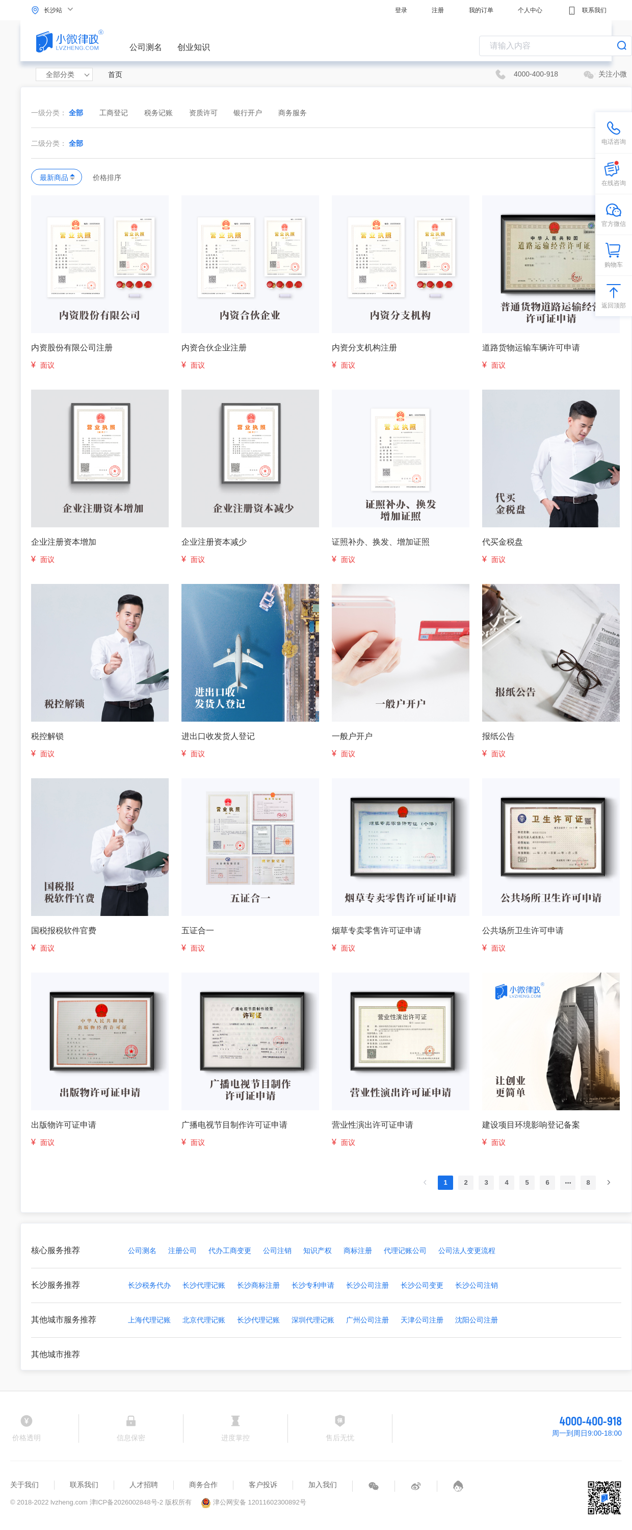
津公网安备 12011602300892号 (253, 1502)
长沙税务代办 (149, 1285)
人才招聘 (143, 1485)
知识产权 (317, 1250)
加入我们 (322, 1485)
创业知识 (193, 47)
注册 (438, 10)
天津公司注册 (422, 1320)
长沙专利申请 (313, 1285)
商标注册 (358, 1250)
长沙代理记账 (203, 1285)
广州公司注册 (367, 1320)
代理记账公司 (405, 1250)
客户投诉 (263, 1485)
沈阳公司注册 (476, 1320)
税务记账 (159, 113)
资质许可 (204, 113)
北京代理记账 (203, 1320)
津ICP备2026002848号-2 (127, 1502)
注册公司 (182, 1250)
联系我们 (587, 10)
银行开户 (248, 113)
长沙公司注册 (367, 1285)
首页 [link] (115, 74)
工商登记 (114, 113)
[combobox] (555, 46)
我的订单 (481, 10)
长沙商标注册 (258, 1285)
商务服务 (292, 113)
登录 (401, 10)
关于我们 (24, 1485)
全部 (76, 113)
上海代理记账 (149, 1320)
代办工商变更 (229, 1250)
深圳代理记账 (313, 1320)
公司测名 (145, 47)
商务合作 (203, 1485)
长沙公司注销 (476, 1285)
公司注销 (277, 1250)
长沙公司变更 (422, 1285)
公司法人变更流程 (466, 1250)
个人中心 (530, 10)
